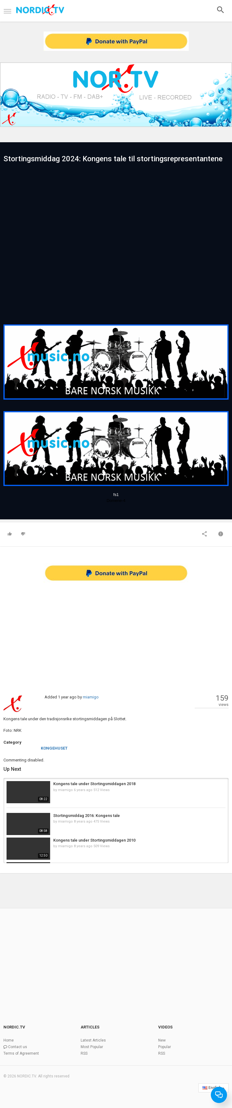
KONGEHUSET (54, 748)
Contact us (17, 1047)
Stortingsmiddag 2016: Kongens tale (86, 815)
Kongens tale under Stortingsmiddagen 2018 (94, 783)
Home (8, 1040)
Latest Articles (93, 1040)
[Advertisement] (116, 632)
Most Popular (92, 1047)
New (162, 1040)
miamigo (91, 697)
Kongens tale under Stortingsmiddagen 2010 (94, 840)
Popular (164, 1047)
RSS (84, 1053)
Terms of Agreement (21, 1053)
